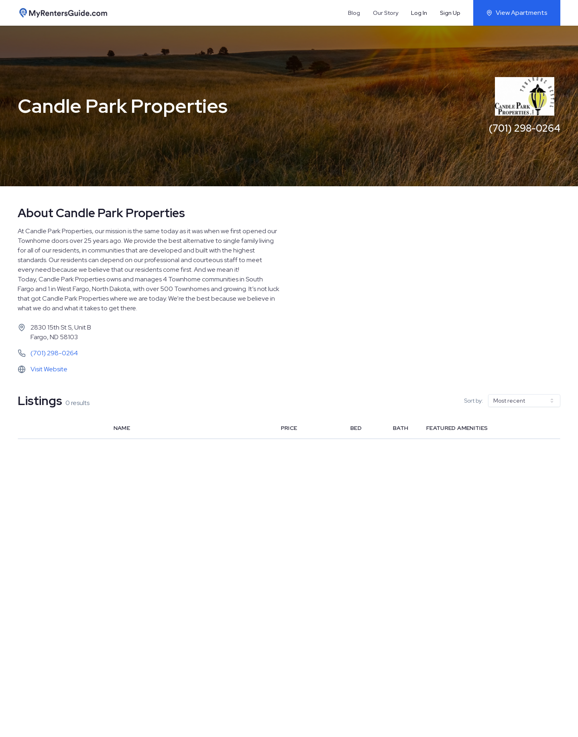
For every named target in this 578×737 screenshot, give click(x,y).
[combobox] (524, 400)
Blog (354, 12)
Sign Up (450, 12)
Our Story (385, 12)
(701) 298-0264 (524, 128)
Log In (419, 12)
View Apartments (516, 12)
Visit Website (49, 369)
